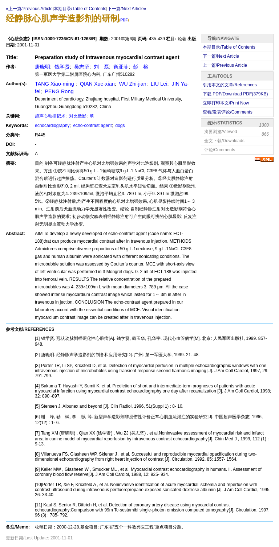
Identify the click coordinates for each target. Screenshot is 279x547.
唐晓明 (42, 67)
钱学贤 (61, 67)
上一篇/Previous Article (225, 65)
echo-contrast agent (92, 125)
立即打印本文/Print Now (226, 103)
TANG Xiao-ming (55, 84)
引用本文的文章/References (230, 84)
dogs (119, 125)
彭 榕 (140, 67)
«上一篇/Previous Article (29, 8)
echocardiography (52, 125)
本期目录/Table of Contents (80, 8)
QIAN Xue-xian (96, 84)
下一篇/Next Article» (127, 8)
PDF (124, 20)
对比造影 (77, 116)
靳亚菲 (120, 67)
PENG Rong (58, 91)
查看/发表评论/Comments (227, 112)
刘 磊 (100, 67)
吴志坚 (81, 67)
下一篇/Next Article (221, 56)
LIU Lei (158, 84)
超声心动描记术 (50, 116)
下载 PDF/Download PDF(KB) (235, 93)
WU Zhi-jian (132, 84)
